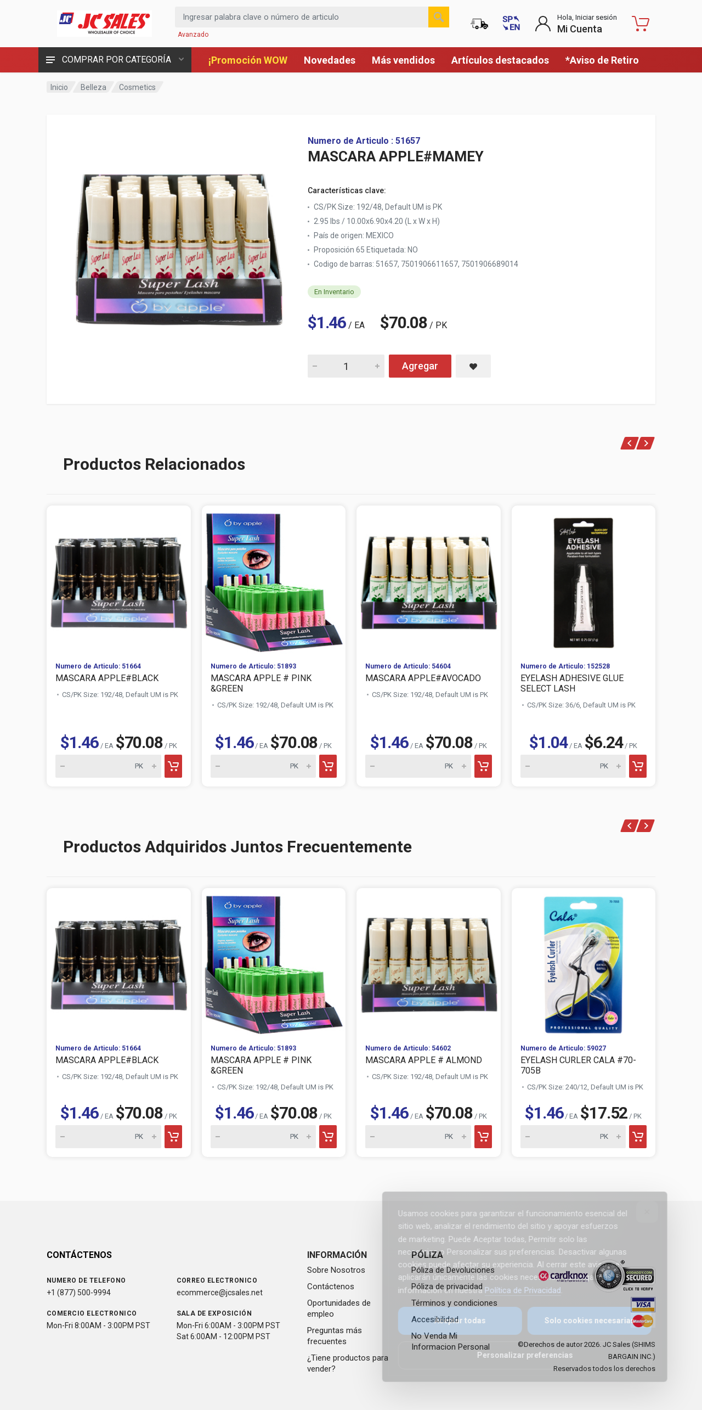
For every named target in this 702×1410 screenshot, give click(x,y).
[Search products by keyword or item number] (312, 17)
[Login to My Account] (576, 23)
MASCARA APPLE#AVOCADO (423, 678)
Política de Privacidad (515, 1290)
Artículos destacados (500, 60)
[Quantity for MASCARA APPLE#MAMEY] (346, 366)
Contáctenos (330, 1286)
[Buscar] (438, 17)
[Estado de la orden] (479, 23)
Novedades (329, 60)
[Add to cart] (173, 766)
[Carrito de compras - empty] (640, 23)
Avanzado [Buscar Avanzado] (193, 34)
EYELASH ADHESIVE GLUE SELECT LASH (572, 683)
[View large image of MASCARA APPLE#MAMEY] (178, 245)
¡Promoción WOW (247, 60)
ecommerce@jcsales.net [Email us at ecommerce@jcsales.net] (220, 1292)
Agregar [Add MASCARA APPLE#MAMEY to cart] (420, 366)
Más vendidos (403, 60)
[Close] (639, 1212)
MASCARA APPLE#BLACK (106, 678)
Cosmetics (137, 87)
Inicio (59, 87)
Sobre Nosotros (336, 1270)
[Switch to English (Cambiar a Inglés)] (511, 23)
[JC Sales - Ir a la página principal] (104, 23)
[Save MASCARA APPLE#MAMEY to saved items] (473, 366)
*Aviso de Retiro (602, 60)
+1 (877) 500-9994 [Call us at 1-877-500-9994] (79, 1292)
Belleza (93, 87)
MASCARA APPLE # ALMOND (423, 1060)
